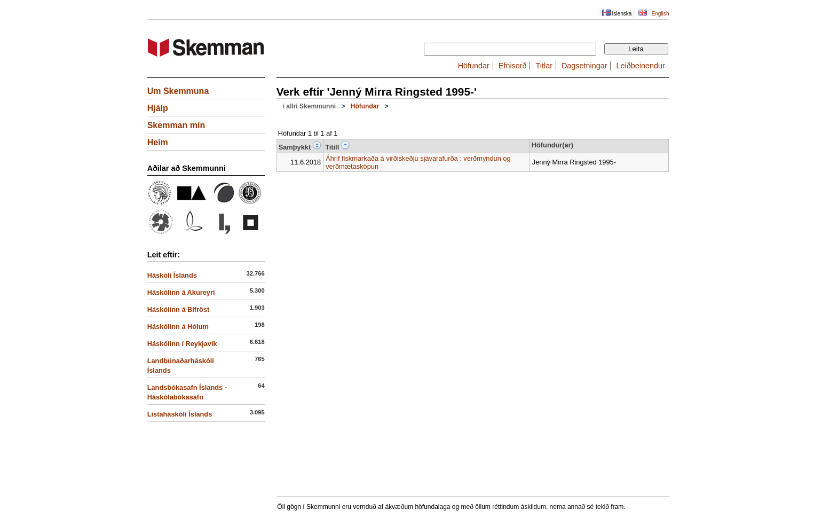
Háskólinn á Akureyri (181, 292)
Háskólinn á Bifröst (178, 309)
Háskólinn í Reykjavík (182, 344)
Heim (157, 142)
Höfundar (473, 65)
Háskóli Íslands (172, 275)
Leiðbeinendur (641, 65)
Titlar (544, 65)
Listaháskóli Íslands (179, 414)
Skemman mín (176, 125)
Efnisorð (513, 65)
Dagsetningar (584, 65)
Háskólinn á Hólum (178, 327)
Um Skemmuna (178, 91)
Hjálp (157, 108)
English (660, 14)
